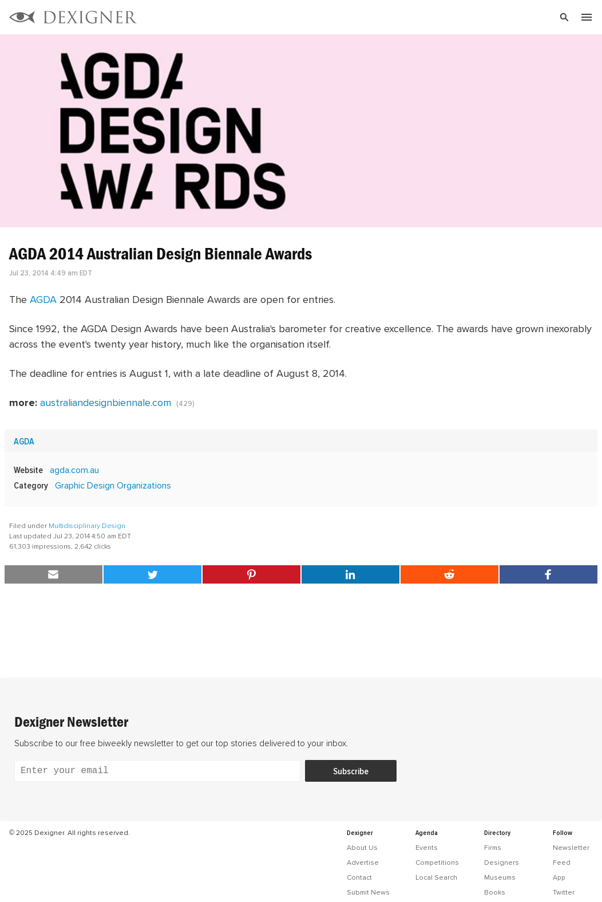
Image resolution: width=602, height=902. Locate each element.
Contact (359, 877)
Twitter (564, 892)
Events (426, 848)
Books (494, 892)
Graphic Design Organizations (113, 485)
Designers (501, 862)
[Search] (384, 17)
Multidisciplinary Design (87, 526)
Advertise (363, 862)
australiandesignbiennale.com (105, 402)
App (559, 877)
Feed (562, 862)
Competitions (437, 862)
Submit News (368, 892)
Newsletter (571, 848)
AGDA (43, 299)
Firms (492, 848)
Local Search (436, 877)
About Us (362, 848)
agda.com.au (74, 469)
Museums (500, 877)
